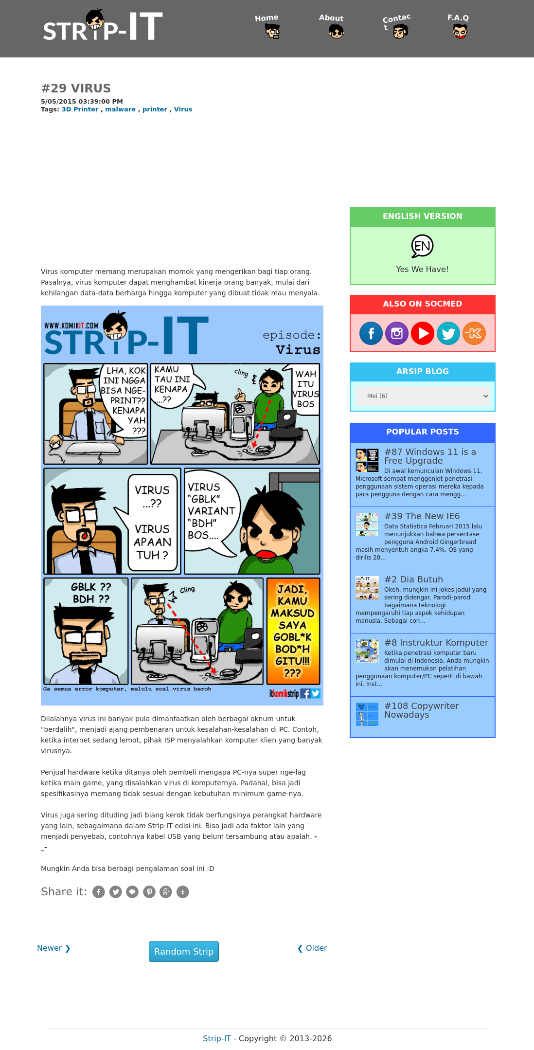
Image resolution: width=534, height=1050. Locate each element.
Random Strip (184, 951)
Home (266, 18)
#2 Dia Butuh (414, 579)
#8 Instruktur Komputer (436, 642)
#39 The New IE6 (422, 516)
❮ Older (312, 948)
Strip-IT (217, 1038)
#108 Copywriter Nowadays (421, 710)
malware (121, 109)
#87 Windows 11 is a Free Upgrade (430, 456)
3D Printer (81, 109)
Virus (183, 109)
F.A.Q (458, 18)
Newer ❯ (54, 948)
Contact (396, 22)
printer (155, 109)
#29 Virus (76, 88)
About (331, 18)
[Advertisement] (182, 191)
